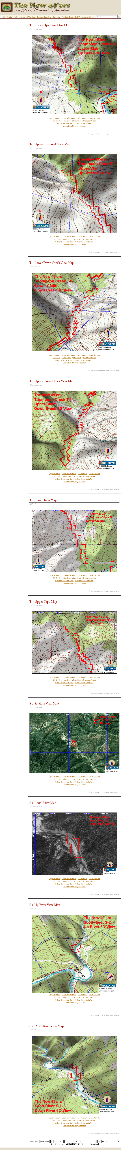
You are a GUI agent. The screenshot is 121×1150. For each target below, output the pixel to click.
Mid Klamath (82, 118)
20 (118, 1141)
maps (107, 134)
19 (114, 1141)
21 (51, 1144)
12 (87, 1141)
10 (79, 1141)
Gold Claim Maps (37, 29)
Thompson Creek (89, 121)
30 (86, 1144)
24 (63, 1144)
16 (103, 1141)
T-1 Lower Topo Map (43, 500)
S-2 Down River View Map (46, 1026)
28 (79, 1144)
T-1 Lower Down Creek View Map (51, 263)
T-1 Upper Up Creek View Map (49, 144)
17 (106, 1141)
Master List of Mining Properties (74, 126)
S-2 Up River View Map (44, 905)
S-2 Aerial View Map (42, 803)
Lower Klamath (94, 118)
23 (59, 1144)
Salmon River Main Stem (64, 123)
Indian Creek (66, 121)
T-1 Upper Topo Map (43, 602)
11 (83, 1141)
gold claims (101, 134)
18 (110, 1141)
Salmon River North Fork (84, 123)
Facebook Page (67, 17)
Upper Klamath (54, 118)
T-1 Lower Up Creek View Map (49, 25)
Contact (10, 17)
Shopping (56, 17)
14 (95, 1141)
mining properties (114, 134)
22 (55, 1144)
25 (67, 1144)
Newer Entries (44, 1141)
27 (75, 1144)
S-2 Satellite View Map (44, 703)
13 (91, 1141)
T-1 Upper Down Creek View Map (51, 381)
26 (71, 1144)
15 (99, 1141)
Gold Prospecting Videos (84, 17)
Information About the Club (25, 17)
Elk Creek (56, 121)
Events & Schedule (44, 17)
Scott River (77, 121)
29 (82, 1144)
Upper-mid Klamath (69, 118)
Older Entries (94, 1144)
